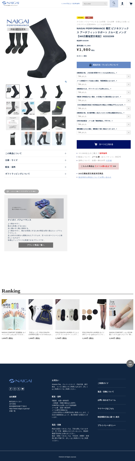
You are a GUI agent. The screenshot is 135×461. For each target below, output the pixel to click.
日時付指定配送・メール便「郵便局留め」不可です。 (95, 121)
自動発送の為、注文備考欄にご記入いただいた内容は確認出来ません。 (101, 113)
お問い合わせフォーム (107, 400)
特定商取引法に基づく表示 (108, 417)
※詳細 (109, 160)
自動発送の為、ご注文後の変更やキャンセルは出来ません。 (97, 73)
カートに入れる (106, 144)
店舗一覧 (12, 411)
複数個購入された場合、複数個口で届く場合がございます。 (97, 129)
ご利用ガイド (103, 383)
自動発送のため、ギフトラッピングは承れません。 (94, 89)
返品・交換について (106, 392)
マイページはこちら (106, 408)
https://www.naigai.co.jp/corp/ (19, 408)
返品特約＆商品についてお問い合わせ (94, 177)
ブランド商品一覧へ (36, 245)
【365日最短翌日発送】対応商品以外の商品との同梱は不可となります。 (101, 105)
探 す (114, 4)
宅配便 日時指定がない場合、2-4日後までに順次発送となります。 (99, 97)
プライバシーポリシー (107, 425)
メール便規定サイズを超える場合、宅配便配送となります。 (97, 81)
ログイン (122, 3)
